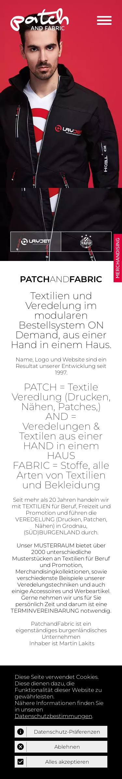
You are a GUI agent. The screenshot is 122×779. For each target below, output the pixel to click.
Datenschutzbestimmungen (53, 716)
